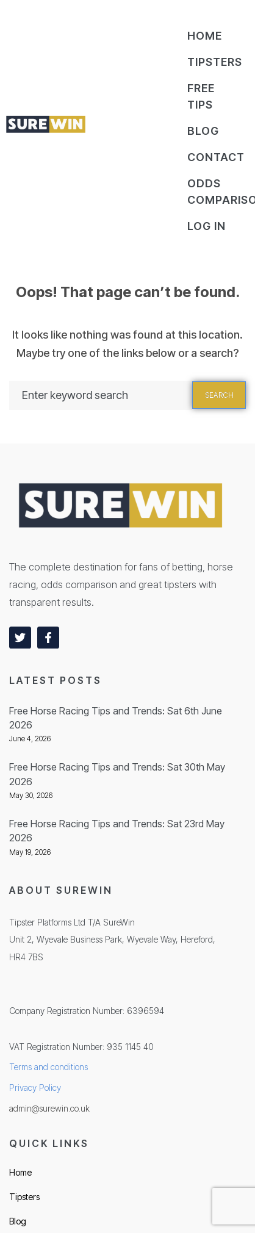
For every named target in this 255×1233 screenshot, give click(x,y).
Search (219, 395)
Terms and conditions (48, 1067)
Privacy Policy (35, 1087)
